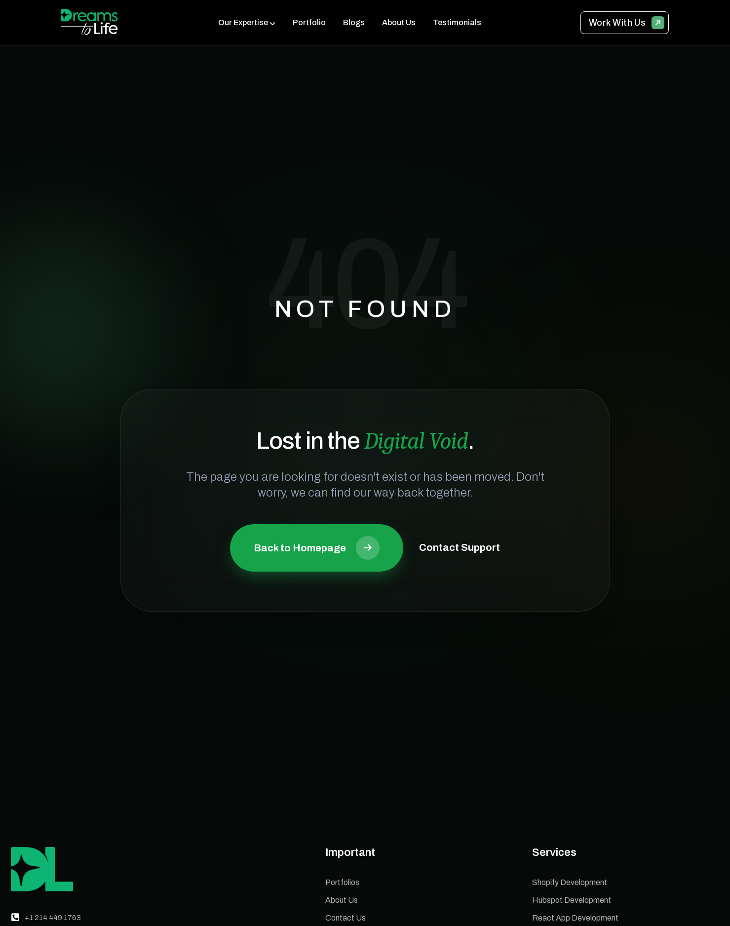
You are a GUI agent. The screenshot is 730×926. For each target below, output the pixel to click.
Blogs (354, 22)
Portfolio (309, 22)
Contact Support (459, 547)
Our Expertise (243, 22)
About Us (399, 22)
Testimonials (457, 22)
